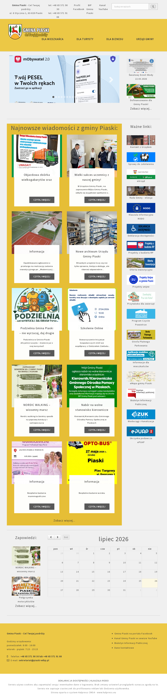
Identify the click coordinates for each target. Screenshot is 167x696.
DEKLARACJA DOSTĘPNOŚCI (73, 680)
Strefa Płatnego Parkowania (141, 340)
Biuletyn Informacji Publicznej (131, 643)
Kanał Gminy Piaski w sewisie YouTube (135, 638)
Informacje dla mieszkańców (141, 361)
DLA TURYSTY (84, 39)
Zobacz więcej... (141, 108)
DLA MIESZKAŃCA (52, 39)
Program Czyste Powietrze (141, 319)
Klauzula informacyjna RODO (141, 213)
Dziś (66, 537)
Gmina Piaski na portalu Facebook (133, 633)
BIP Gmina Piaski (89, 9)
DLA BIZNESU (114, 39)
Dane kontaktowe (124, 647)
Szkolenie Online (92, 328)
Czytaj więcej (41, 199)
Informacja (36, 251)
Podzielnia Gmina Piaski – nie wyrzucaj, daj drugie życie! (36, 333)
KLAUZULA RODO (100, 680)
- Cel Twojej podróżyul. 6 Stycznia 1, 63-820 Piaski (26, 9)
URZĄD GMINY (145, 39)
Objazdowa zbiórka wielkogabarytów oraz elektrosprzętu (37, 179)
